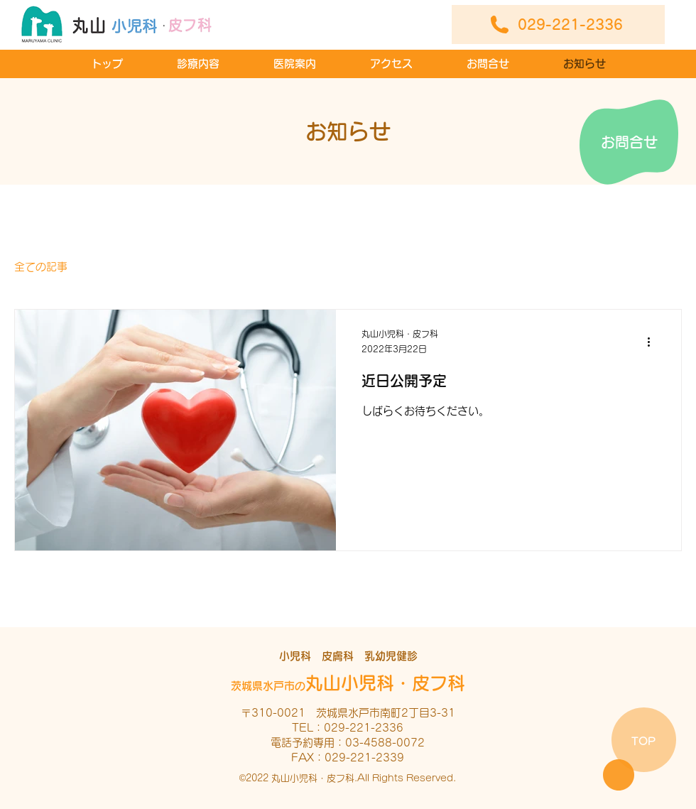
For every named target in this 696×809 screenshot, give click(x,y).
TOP (643, 741)
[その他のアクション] (653, 342)
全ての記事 (40, 266)
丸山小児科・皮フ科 (348, 683)
